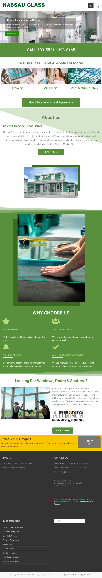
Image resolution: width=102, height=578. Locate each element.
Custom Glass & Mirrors (13, 527)
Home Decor (8, 548)
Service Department (11, 561)
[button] (6, 80)
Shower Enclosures (11, 540)
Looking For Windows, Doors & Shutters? (51, 380)
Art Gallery (7, 544)
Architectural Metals (11, 557)
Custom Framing (10, 553)
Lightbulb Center (10, 536)
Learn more (12, 34)
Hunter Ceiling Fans (11, 531)
